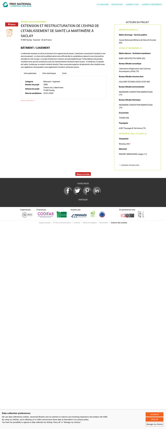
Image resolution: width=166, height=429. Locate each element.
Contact (77, 222)
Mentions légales (90, 222)
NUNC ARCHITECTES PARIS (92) (132, 58)
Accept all (154, 414)
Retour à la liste (83, 174)
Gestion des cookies (119, 222)
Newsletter (103, 222)
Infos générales (30, 73)
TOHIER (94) (124, 118)
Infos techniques (49, 73)
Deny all (154, 419)
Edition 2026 (117, 4)
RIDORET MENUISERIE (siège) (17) (133, 154)
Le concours (103, 4)
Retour (12, 24)
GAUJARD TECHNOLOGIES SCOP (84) (134, 81)
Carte (64, 73)
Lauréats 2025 (132, 4)
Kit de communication (62, 222)
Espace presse (44, 222)
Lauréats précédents (151, 4)
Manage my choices (154, 424)
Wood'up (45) (125, 144)
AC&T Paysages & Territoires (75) (132, 128)
